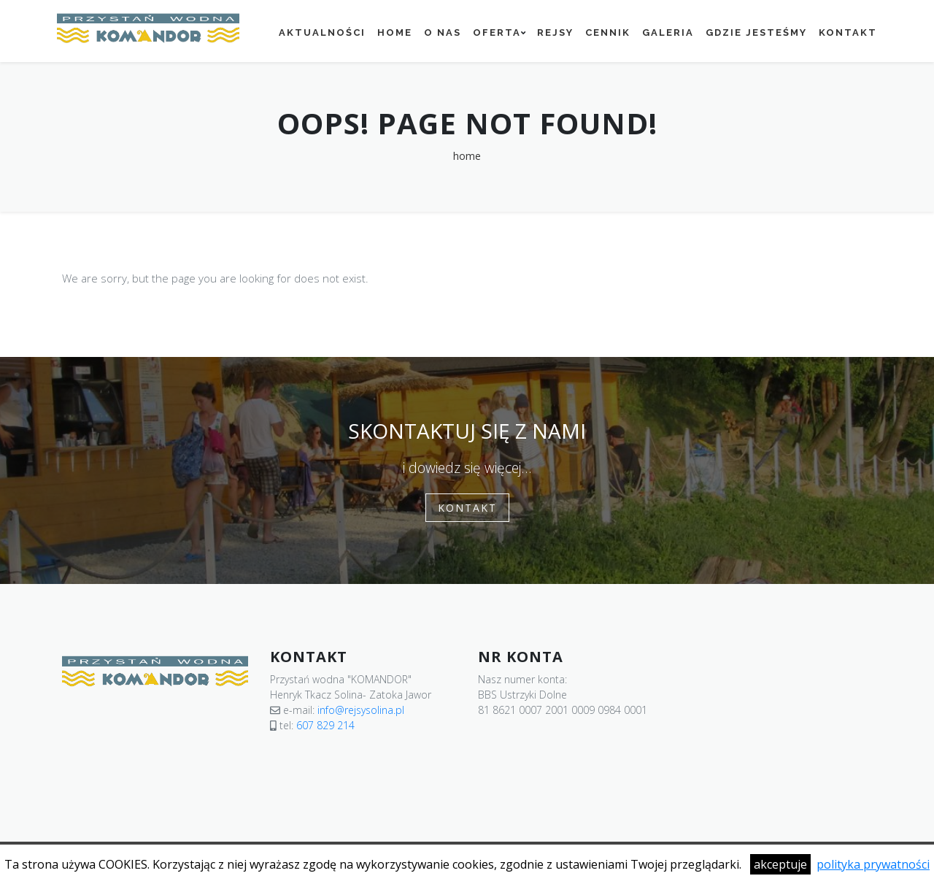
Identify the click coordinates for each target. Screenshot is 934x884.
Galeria (668, 32)
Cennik (607, 32)
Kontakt (848, 32)
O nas (442, 32)
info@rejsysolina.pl (360, 710)
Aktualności (322, 32)
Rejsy (555, 32)
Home (394, 32)
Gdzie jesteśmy (756, 32)
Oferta (497, 32)
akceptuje (780, 864)
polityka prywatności (873, 864)
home (467, 156)
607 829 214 (325, 725)
